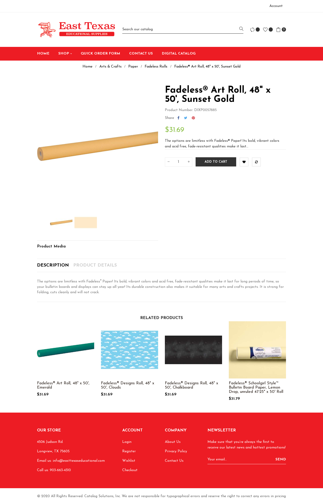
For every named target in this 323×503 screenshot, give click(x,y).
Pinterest (193, 118)
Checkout (129, 470)
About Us (173, 442)
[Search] (182, 29)
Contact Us (174, 461)
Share (178, 118)
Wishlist (128, 461)
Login (126, 442)
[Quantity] (178, 161)
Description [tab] (53, 265)
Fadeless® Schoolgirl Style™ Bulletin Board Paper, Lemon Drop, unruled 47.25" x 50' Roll (256, 387)
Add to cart (216, 162)
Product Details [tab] (95, 265)
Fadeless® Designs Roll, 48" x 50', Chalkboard (191, 385)
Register (129, 451)
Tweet (185, 118)
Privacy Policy (176, 451)
